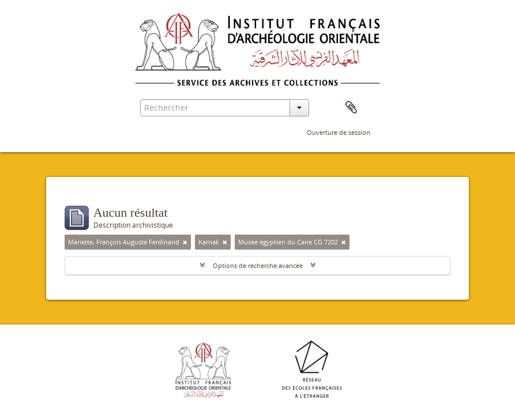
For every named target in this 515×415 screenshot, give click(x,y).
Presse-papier (351, 107)
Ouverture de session (338, 132)
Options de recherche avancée (258, 265)
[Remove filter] (185, 242)
